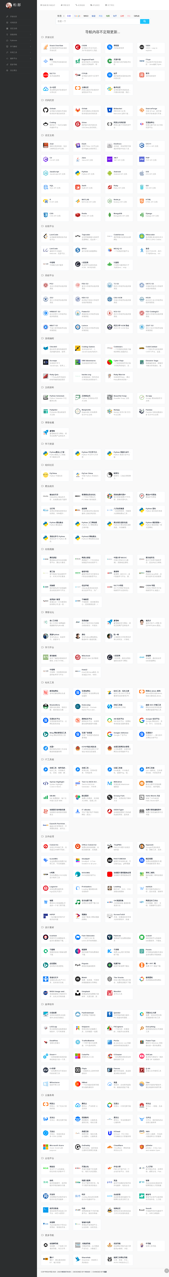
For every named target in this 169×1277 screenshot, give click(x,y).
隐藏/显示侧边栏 (47, 5)
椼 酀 (17, 5)
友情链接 (80, 5)
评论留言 (95, 5)
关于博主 (109, 5)
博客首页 (65, 5)
